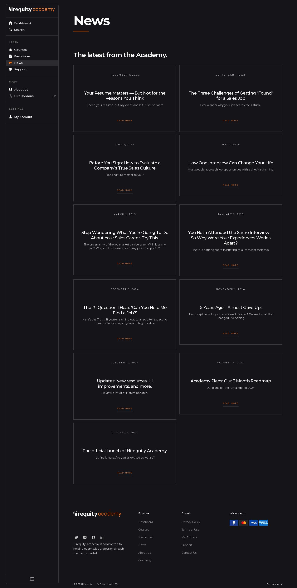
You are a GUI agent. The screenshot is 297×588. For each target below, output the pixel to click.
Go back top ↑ (274, 584)
